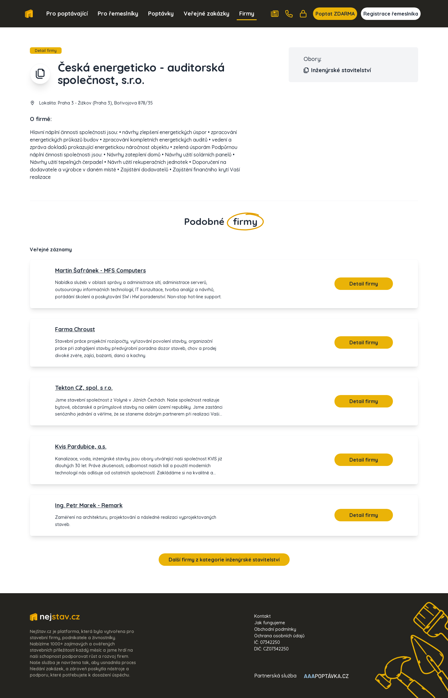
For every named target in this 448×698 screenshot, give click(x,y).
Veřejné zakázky (206, 13)
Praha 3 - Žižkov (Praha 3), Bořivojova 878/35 (105, 103)
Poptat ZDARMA (335, 14)
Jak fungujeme (269, 623)
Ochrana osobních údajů (279, 636)
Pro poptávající (67, 13)
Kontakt (262, 616)
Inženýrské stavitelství (337, 70)
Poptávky (161, 13)
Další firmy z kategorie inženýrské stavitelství (224, 559)
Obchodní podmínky (275, 629)
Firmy (246, 13)
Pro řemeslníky (118, 13)
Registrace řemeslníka (390, 14)
